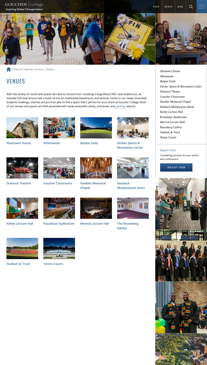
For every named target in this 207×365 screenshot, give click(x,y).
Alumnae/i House (170, 71)
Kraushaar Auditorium (173, 117)
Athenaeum (166, 76)
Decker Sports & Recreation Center (181, 86)
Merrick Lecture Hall (172, 122)
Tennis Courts (168, 137)
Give (180, 6)
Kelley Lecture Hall (171, 112)
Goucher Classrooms (172, 96)
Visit (156, 6)
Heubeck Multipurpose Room (177, 107)
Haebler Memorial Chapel (175, 101)
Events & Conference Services (28, 69)
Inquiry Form (176, 167)
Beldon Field (167, 81)
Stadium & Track (170, 132)
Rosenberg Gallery (171, 127)
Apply (169, 6)
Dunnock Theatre (170, 91)
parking (120, 106)
